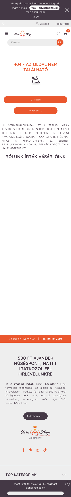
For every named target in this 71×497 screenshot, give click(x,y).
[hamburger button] (6, 33)
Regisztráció (62, 23)
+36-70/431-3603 (4, 23)
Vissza (37, 99)
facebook (23, 450)
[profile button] (42, 23)
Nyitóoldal (34, 110)
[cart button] (65, 34)
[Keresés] (60, 42)
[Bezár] (67, 10)
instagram (38, 450)
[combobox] (35, 42)
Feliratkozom (34, 416)
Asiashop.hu (35, 437)
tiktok (45, 450)
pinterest (30, 450)
